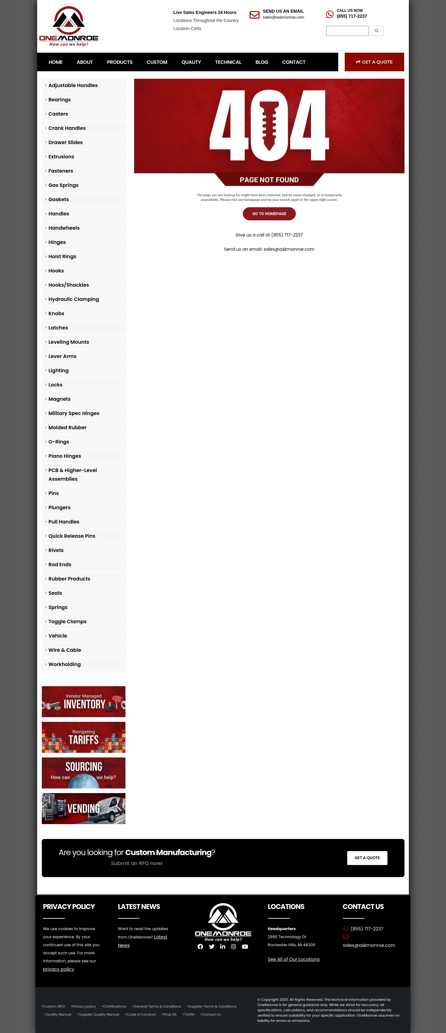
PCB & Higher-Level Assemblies (73, 475)
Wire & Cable (65, 650)
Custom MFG (54, 1006)
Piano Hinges (65, 456)
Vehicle (58, 635)
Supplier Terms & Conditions (217, 1006)
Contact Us (216, 1014)
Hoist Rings (63, 256)
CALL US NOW (350, 10)
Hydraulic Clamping (74, 299)
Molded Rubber (68, 427)
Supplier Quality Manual (100, 1014)
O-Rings (59, 441)
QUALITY (191, 62)
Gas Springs (64, 185)
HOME (56, 62)
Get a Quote (374, 62)
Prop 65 (174, 1014)
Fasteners (61, 170)
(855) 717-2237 (352, 16)
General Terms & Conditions (160, 1006)
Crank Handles (67, 128)
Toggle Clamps (68, 621)
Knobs (56, 313)
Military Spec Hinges (74, 413)
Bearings (60, 99)
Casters (58, 113)
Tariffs (193, 1014)
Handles (59, 213)
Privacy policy (85, 1006)
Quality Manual (59, 1014)
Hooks (56, 270)
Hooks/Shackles (69, 285)
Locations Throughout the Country (205, 20)
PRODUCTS (120, 62)
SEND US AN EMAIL (283, 11)
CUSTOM (157, 62)
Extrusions (61, 156)
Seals (55, 593)
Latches (58, 327)
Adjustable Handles (73, 85)
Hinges (57, 242)
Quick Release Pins (72, 536)
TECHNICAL (228, 62)
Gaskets (59, 199)
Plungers (60, 507)
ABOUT (85, 62)
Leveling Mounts (69, 342)
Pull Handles (64, 521)
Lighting (59, 370)
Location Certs (187, 28)
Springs (58, 607)
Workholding (65, 664)
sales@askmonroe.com (283, 17)
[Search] (347, 31)
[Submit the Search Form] (376, 31)
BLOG (262, 62)
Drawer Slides (66, 142)
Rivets (56, 550)
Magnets (60, 399)
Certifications (117, 1006)
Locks (56, 384)
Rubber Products (69, 578)
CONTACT (293, 62)
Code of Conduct (144, 1014)
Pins (54, 493)
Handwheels (64, 228)
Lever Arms (63, 356)
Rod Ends (60, 564)
